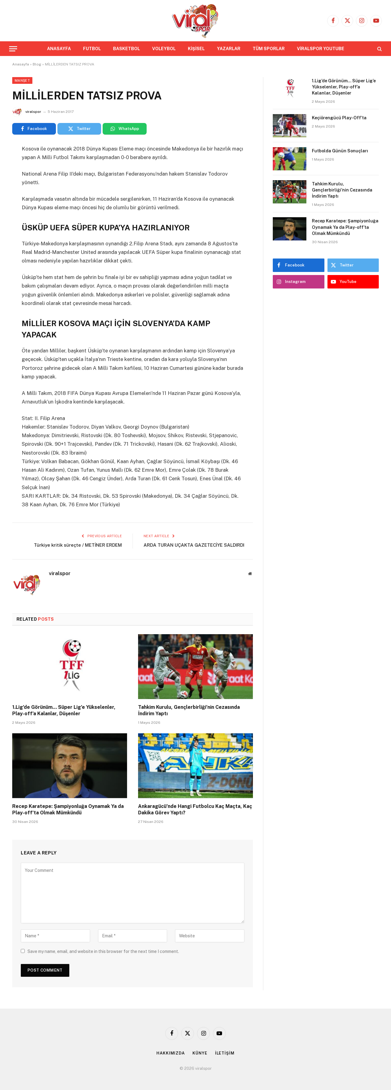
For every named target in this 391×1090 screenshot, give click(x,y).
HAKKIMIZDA (170, 1053)
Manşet (22, 80)
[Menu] (13, 49)
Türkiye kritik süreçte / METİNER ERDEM (78, 545)
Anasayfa (20, 64)
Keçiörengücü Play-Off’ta (339, 117)
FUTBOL (92, 48)
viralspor (33, 112)
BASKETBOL (126, 48)
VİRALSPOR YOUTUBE (320, 48)
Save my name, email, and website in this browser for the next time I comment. (103, 951)
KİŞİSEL (196, 48)
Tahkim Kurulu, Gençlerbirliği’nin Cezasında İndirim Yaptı (189, 710)
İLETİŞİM (225, 1053)
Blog (37, 64)
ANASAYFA (59, 48)
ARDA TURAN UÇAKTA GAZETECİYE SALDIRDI (194, 545)
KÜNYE (199, 1053)
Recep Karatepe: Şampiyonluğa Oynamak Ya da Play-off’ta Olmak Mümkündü (68, 809)
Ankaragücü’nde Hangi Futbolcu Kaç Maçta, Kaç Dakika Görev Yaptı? (195, 809)
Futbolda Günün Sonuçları (340, 150)
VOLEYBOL (164, 48)
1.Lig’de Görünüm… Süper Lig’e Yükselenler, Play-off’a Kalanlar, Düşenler (63, 710)
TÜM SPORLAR (269, 48)
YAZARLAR (228, 48)
